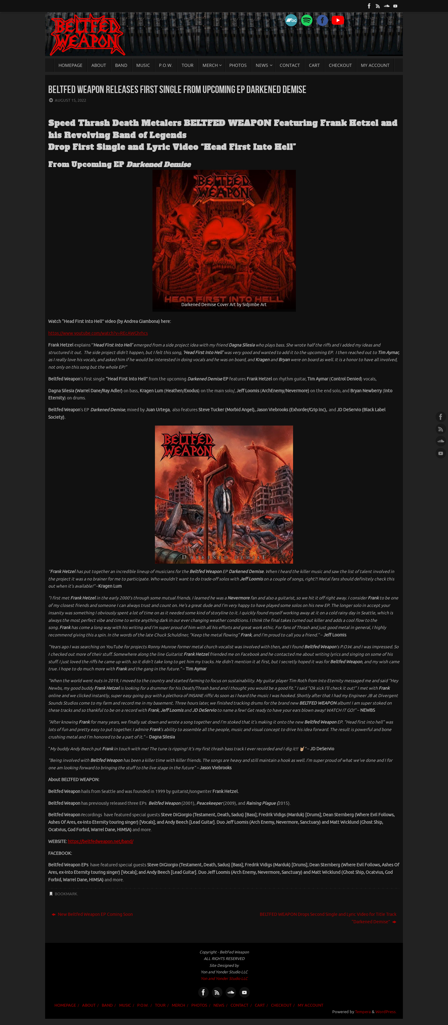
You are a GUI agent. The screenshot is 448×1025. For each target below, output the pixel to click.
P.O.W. (143, 1005)
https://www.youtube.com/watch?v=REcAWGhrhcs (98, 333)
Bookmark (66, 894)
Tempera (363, 1011)
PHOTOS (199, 1005)
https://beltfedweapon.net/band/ (100, 841)
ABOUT (89, 1005)
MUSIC (125, 1005)
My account (310, 1005)
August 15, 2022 (70, 100)
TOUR (160, 1005)
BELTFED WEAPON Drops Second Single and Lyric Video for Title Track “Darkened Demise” (328, 918)
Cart (260, 1005)
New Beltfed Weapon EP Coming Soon (92, 914)
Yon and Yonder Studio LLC (224, 978)
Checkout (281, 1005)
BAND (107, 1005)
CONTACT (239, 1005)
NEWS (218, 1005)
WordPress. (386, 1011)
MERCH (178, 1005)
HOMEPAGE (65, 1005)
